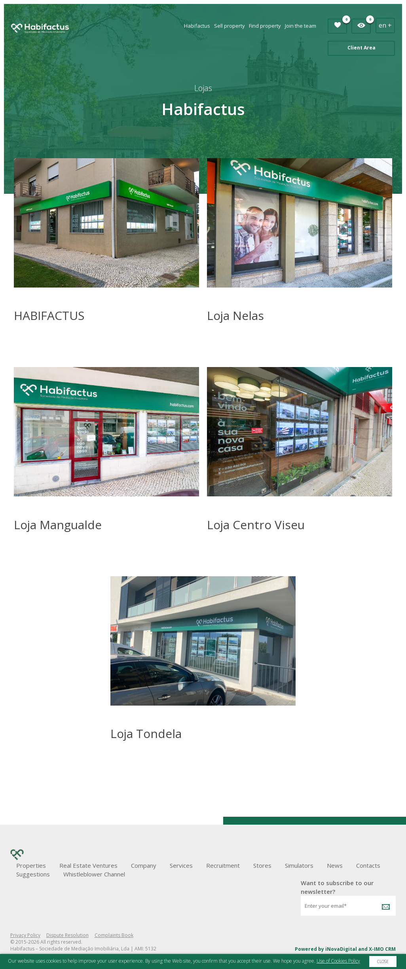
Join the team (300, 25)
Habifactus (197, 25)
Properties (31, 865)
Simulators (299, 865)
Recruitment (223, 865)
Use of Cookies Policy (338, 961)
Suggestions (33, 874)
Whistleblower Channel (94, 874)
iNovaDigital (341, 949)
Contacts (368, 865)
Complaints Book (114, 935)
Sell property (229, 25)
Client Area (361, 47)
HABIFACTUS (49, 315)
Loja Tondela (146, 733)
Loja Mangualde (58, 525)
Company (143, 865)
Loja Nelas (235, 315)
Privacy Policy (25, 935)
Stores (262, 865)
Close (383, 961)
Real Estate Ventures (88, 865)
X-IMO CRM (382, 949)
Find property (265, 25)
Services (181, 865)
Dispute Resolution (67, 935)
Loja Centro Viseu (256, 525)
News (335, 865)
